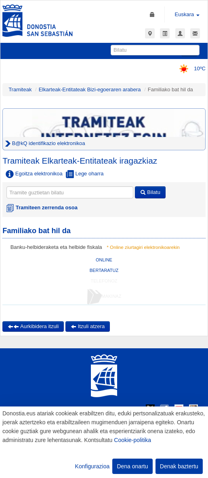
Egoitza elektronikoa (34, 174)
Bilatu (150, 192)
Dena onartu (132, 466)
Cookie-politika (132, 440)
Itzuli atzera (88, 326)
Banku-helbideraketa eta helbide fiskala (56, 247)
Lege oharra (85, 174)
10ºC (190, 68)
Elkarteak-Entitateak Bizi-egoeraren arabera (91, 89)
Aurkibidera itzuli (33, 326)
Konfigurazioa (92, 466)
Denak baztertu (179, 466)
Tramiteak (20, 89)
